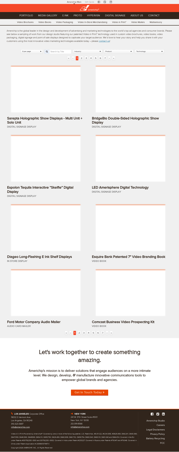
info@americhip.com (20, 427)
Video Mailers (138, 22)
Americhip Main (74, 2)
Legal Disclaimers (155, 430)
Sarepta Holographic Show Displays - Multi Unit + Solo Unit (44, 120)
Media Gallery (47, 15)
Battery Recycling (155, 438)
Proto (77, 15)
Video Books (44, 22)
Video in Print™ (119, 22)
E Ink (65, 15)
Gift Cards (89, 2)
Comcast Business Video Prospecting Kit (123, 322)
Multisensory (156, 22)
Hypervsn (93, 15)
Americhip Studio (155, 421)
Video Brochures (25, 22)
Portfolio (26, 15)
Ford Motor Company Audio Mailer (33, 322)
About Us (137, 15)
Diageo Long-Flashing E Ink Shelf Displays (39, 257)
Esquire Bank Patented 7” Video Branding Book (128, 257)
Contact (154, 15)
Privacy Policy (157, 434)
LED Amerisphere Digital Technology (120, 188)
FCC (162, 443)
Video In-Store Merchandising (92, 22)
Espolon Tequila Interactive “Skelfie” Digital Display (40, 190)
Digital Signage (115, 15)
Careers (161, 425)
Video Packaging (64, 22)
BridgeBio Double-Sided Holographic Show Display (125, 120)
